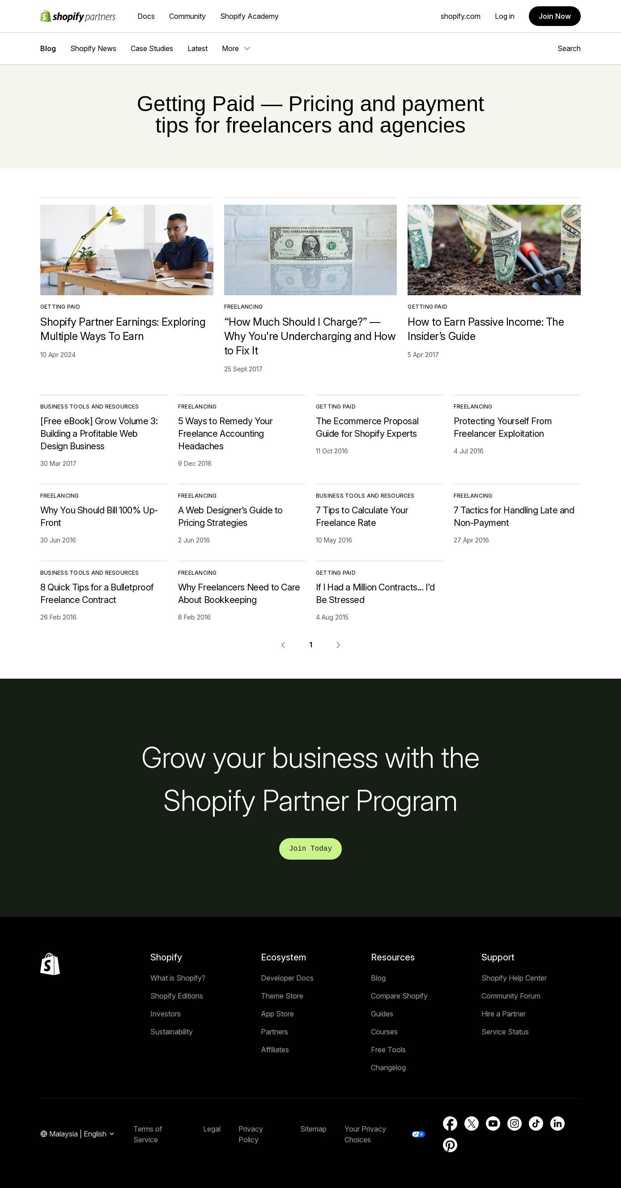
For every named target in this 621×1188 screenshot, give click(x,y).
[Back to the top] (50, 964)
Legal (212, 1128)
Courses (384, 1031)
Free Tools (388, 1049)
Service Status (505, 1031)
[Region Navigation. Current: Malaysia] (77, 1134)
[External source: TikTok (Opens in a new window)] (536, 1123)
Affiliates (275, 1049)
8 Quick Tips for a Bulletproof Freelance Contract (97, 593)
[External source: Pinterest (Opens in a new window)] (450, 1145)
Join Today (310, 849)
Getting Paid (60, 306)
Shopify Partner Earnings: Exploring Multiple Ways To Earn (122, 329)
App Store (277, 1013)
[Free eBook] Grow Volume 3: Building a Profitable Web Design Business (98, 434)
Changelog (388, 1067)
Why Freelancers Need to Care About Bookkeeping (239, 593)
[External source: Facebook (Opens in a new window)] (450, 1123)
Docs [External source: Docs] (146, 16)
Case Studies (152, 48)
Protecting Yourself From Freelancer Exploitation (503, 427)
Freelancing (243, 306)
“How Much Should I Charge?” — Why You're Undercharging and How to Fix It (310, 336)
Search (569, 48)
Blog (48, 48)
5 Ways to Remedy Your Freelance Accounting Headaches (225, 434)
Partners (274, 1031)
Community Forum (510, 995)
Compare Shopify (399, 995)
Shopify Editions (176, 995)
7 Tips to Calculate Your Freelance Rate (362, 516)
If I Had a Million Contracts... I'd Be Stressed (375, 593)
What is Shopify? (177, 977)
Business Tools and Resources (89, 406)
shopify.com (461, 16)
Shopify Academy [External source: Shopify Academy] (249, 16)
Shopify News (93, 48)
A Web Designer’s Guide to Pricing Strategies (230, 516)
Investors (165, 1013)
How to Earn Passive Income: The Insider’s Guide (486, 329)
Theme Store (282, 995)
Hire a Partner (503, 1013)
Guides (382, 1013)
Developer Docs (287, 977)
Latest (197, 48)
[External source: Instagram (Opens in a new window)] (514, 1123)
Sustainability (171, 1031)
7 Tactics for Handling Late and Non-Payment (514, 516)
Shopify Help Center (514, 977)
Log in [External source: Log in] (505, 16)
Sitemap (313, 1128)
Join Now (555, 16)
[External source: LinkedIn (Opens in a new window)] (557, 1123)
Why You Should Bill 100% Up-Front (99, 516)
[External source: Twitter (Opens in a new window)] (471, 1123)
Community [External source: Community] (187, 16)
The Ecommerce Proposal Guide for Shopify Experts (367, 427)
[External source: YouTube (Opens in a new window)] (493, 1123)
